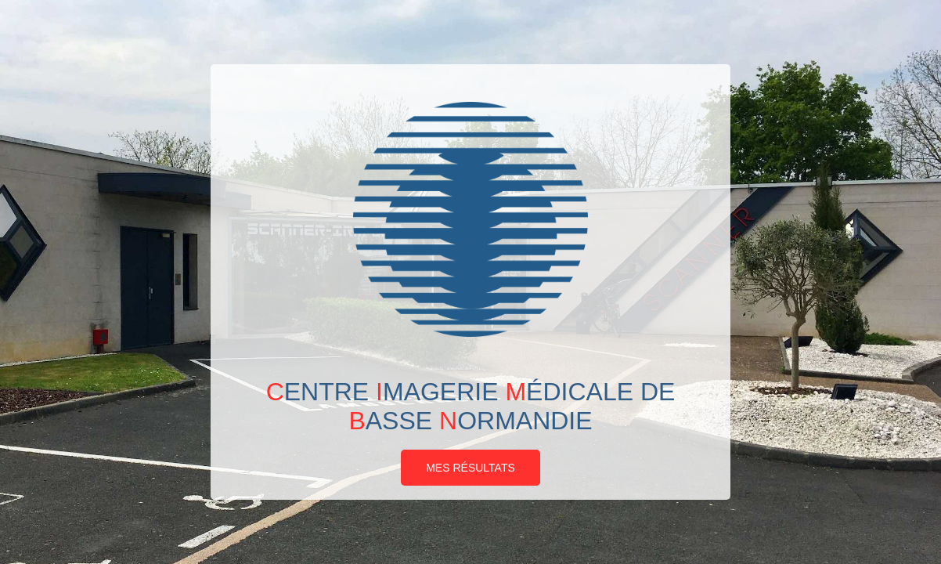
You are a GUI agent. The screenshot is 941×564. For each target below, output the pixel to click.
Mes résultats (470, 467)
